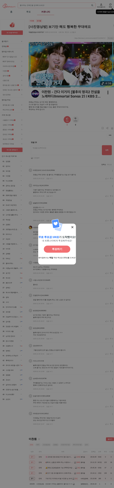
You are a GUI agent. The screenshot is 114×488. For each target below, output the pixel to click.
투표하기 (57, 249)
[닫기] (72, 227)
